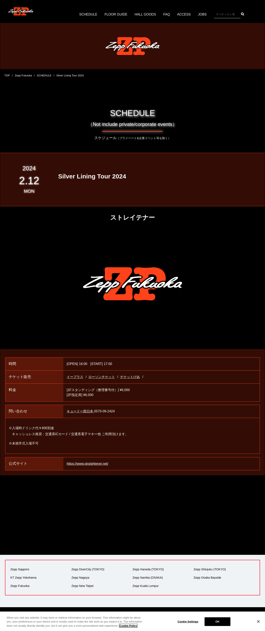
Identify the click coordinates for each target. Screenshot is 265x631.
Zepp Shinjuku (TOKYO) (210, 569)
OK (217, 624)
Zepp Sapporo (19, 569)
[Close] (258, 624)
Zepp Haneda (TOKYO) (148, 569)
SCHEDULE (88, 14)
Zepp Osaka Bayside (207, 577)
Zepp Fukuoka (23, 75)
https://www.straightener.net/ (87, 463)
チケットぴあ (130, 377)
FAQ (166, 14)
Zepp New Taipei (82, 586)
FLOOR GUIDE (116, 14)
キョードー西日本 (80, 411)
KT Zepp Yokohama (23, 577)
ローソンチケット (101, 377)
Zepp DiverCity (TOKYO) (87, 569)
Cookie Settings (188, 624)
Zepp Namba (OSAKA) (147, 577)
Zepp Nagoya (80, 577)
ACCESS (184, 14)
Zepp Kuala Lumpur (145, 586)
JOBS (202, 14)
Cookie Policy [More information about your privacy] (128, 628)
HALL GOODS (145, 14)
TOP (7, 75)
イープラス (75, 377)
